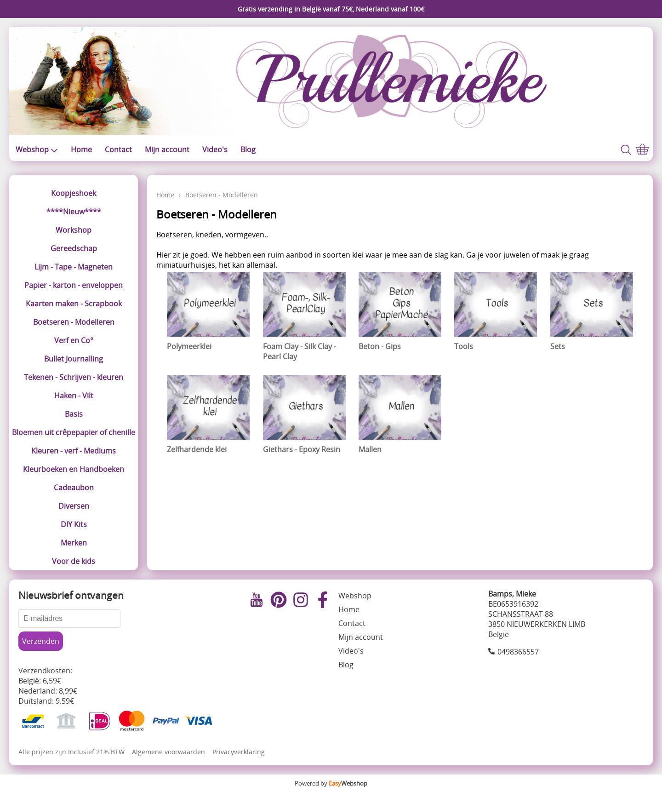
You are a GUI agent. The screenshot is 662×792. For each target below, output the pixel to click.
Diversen (73, 506)
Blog (248, 149)
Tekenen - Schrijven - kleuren (73, 377)
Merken (74, 543)
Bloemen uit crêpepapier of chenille (73, 432)
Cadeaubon (74, 487)
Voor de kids (73, 561)
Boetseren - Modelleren (73, 322)
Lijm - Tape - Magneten (73, 267)
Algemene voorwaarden (168, 751)
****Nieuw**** (73, 212)
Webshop (37, 149)
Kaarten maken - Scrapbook (74, 303)
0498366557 (518, 652)
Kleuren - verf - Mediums (73, 451)
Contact (118, 149)
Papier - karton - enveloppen (73, 285)
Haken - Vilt (73, 395)
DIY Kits (74, 524)
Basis (74, 414)
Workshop (73, 230)
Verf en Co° (73, 340)
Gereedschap (74, 248)
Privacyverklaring (238, 751)
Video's (215, 149)
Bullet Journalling (73, 359)
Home (81, 149)
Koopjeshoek (73, 193)
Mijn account (167, 149)
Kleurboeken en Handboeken (73, 469)
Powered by (331, 783)
